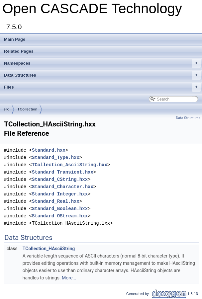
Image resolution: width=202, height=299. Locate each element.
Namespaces (102, 63)
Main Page (14, 39)
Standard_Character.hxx (62, 187)
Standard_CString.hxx (60, 179)
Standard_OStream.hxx (60, 216)
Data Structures (102, 75)
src (6, 109)
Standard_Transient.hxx (62, 172)
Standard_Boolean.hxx (60, 208)
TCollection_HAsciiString (49, 248)
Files (102, 87)
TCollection (28, 109)
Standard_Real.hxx (55, 201)
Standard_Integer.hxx (60, 194)
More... (69, 277)
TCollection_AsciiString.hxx (69, 165)
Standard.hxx (48, 150)
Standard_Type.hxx (55, 157)
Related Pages (19, 51)
